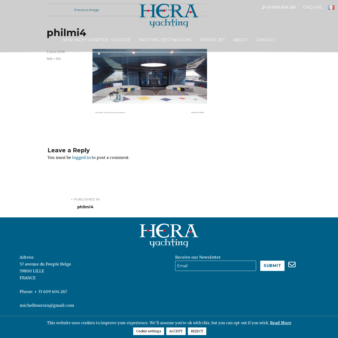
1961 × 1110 (54, 59)
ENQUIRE (312, 7)
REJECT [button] (197, 331)
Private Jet (212, 40)
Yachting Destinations (165, 40)
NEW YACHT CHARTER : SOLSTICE (97, 40)
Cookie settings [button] (148, 331)
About (240, 40)
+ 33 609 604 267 (50, 291)
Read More (280, 323)
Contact (265, 40)
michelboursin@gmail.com (47, 305)
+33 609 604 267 (282, 7)
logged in (81, 157)
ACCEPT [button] (176, 331)
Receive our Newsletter (198, 257)
